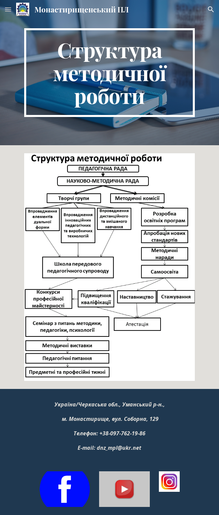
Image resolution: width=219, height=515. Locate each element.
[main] (109, 72)
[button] (8, 9)
